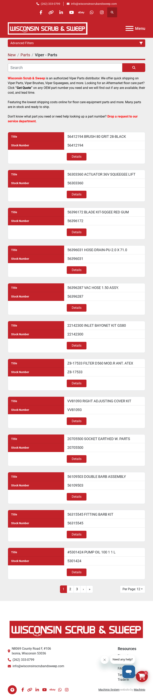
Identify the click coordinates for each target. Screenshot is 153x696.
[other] (51, 12)
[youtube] (71, 12)
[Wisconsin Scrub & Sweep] (76, 629)
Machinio (139, 689)
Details (76, 156)
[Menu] (129, 28)
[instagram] (102, 12)
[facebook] (41, 12)
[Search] (65, 67)
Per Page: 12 (131, 589)
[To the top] (12, 689)
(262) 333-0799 (50, 3)
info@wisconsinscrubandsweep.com (94, 3)
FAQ (121, 668)
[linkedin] (61, 12)
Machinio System (109, 689)
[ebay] (81, 12)
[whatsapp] (92, 12)
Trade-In (123, 679)
